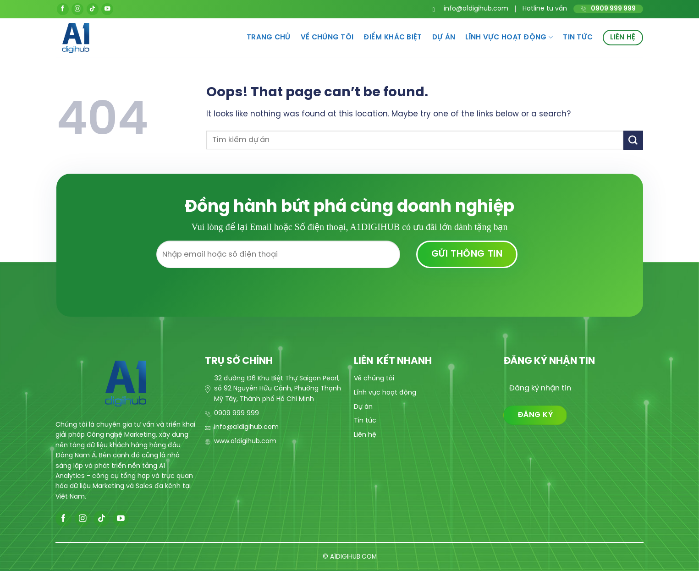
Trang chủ (269, 37)
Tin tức (578, 37)
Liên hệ (622, 37)
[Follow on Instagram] (77, 9)
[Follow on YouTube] (107, 9)
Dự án (444, 37)
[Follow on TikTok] (93, 9)
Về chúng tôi (327, 37)
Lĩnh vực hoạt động (509, 37)
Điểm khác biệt (392, 37)
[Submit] (633, 140)
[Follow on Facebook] (63, 9)
